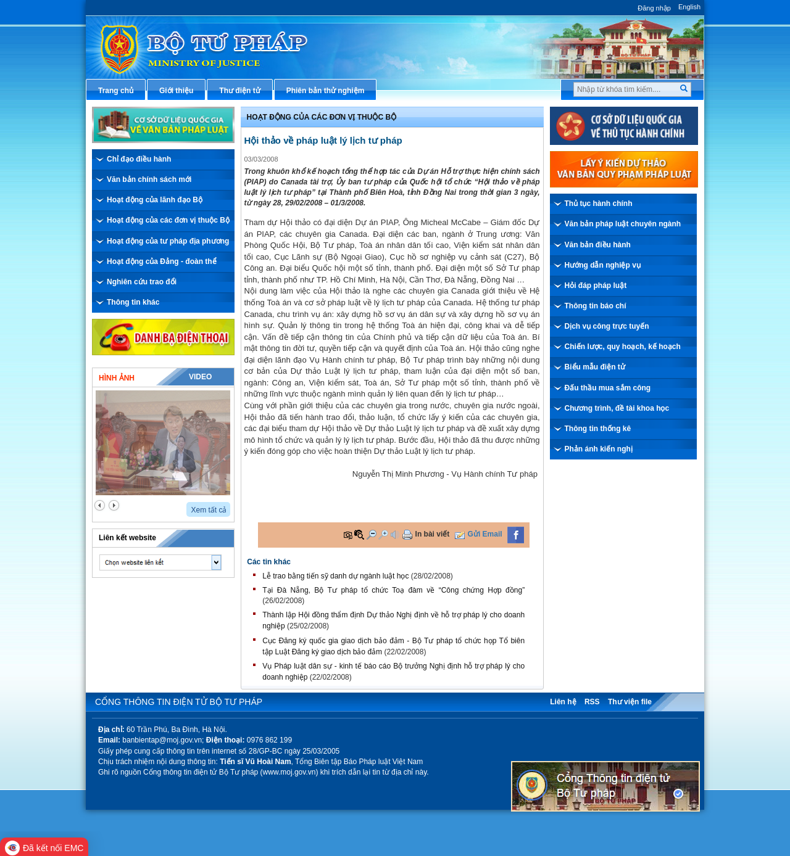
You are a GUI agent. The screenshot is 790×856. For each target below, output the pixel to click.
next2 (114, 505)
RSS (592, 702)
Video (200, 376)
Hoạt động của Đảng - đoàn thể (162, 261)
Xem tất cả (209, 510)
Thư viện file (630, 702)
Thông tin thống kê (598, 428)
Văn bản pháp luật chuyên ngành (623, 224)
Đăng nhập (654, 8)
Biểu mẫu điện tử (595, 367)
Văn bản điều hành (598, 245)
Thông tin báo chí (595, 306)
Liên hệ (563, 702)
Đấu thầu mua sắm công (608, 388)
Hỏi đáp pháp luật (596, 285)
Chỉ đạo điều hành (139, 159)
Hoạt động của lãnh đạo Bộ (154, 199)
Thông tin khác (133, 302)
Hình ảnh (117, 378)
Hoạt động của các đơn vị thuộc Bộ (168, 220)
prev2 (100, 505)
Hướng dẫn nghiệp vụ (603, 265)
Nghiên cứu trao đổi (142, 282)
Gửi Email (485, 534)
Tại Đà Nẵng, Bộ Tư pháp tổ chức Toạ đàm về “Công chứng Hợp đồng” (393, 590)
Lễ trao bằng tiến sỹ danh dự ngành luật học (335, 576)
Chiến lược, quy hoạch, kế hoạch (623, 346)
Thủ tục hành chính (599, 203)
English (689, 6)
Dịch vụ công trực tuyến (607, 326)
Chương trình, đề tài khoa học (617, 408)
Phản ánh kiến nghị (599, 449)
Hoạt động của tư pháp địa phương (168, 241)
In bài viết (432, 534)
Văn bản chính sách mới (149, 179)
